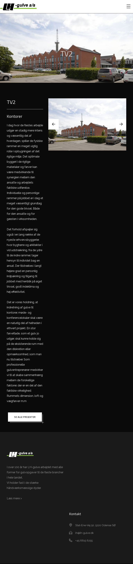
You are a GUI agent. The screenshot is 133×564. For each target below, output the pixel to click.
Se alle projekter (25, 417)
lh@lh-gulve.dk (84, 533)
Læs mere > (14, 499)
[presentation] (53, 124)
